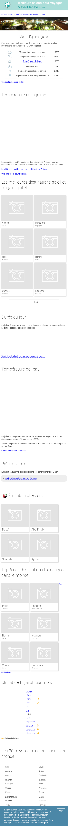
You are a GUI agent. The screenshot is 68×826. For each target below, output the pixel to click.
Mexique (8, 801)
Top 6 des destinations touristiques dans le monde (23, 356)
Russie (41, 792)
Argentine (43, 788)
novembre (30, 729)
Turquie (34, 638)
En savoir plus (41, 822)
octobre (29, 725)
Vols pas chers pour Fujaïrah (13, 174)
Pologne (42, 779)
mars (28, 699)
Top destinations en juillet (12, 82)
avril (28, 703)
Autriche (8, 771)
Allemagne (9, 775)
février (29, 695)
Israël (41, 784)
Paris (5, 606)
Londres (37, 606)
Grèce (41, 771)
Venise (5, 222)
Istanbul (36, 635)
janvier (29, 691)
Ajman (36, 559)
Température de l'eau (32, 61)
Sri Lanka (42, 801)
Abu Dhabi (38, 529)
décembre (30, 733)
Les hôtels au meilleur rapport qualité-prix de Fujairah (24, 169)
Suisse (8, 788)
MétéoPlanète (7, 14)
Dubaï (5, 529)
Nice (4, 257)
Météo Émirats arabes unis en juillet (30, 14)
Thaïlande (43, 775)
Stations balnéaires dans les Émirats (21, 478)
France (5, 609)
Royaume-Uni (37, 609)
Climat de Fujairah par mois (13, 451)
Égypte (41, 767)
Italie (4, 638)
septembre (30, 722)
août (28, 718)
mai (27, 706)
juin (27, 710)
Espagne (35, 668)
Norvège (42, 805)
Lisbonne (39, 291)
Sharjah (7, 559)
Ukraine (8, 779)
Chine (41, 796)
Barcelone (40, 222)
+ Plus (34, 301)
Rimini (38, 257)
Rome (5, 635)
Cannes (6, 291)
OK (61, 811)
